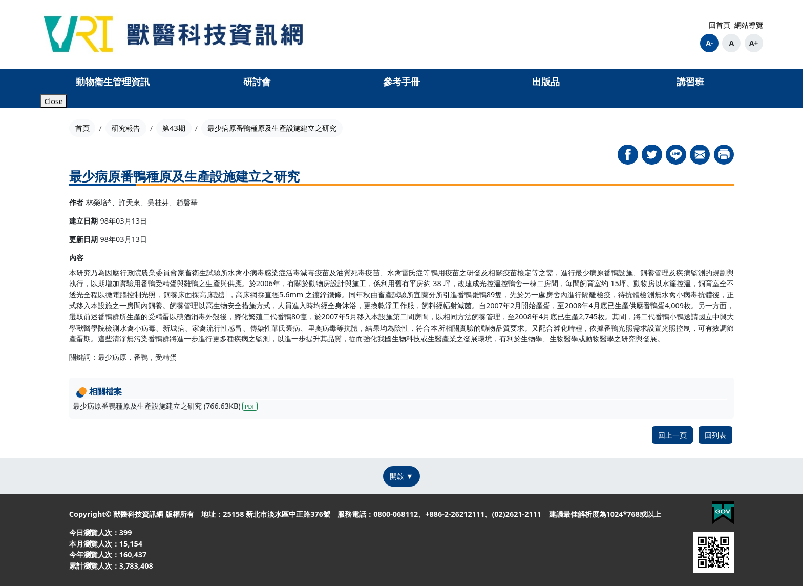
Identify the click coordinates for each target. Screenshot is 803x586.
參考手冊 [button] (401, 81)
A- (709, 43)
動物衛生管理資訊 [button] (113, 81)
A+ (753, 43)
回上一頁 (672, 435)
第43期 (173, 128)
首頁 (82, 128)
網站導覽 (748, 25)
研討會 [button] (257, 81)
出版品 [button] (546, 81)
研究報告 (126, 128)
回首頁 (719, 25)
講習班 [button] (690, 81)
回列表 (715, 435)
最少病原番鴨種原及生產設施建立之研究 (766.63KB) (165, 406)
